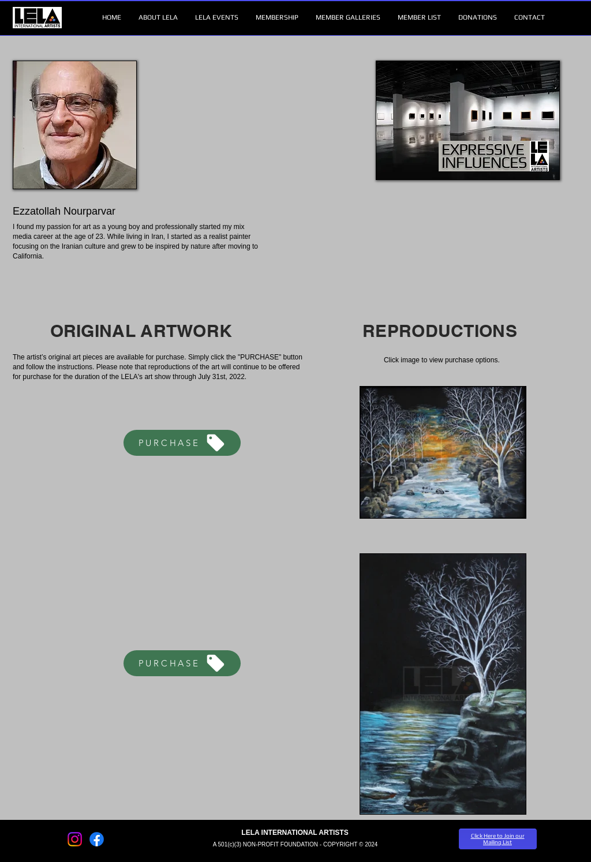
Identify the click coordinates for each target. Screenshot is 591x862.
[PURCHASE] (182, 443)
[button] (158, 18)
